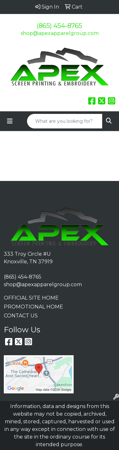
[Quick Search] (64, 121)
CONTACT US (21, 316)
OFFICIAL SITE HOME (31, 298)
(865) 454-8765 (59, 26)
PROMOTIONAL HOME (33, 307)
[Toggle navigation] (10, 121)
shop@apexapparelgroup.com (60, 33)
